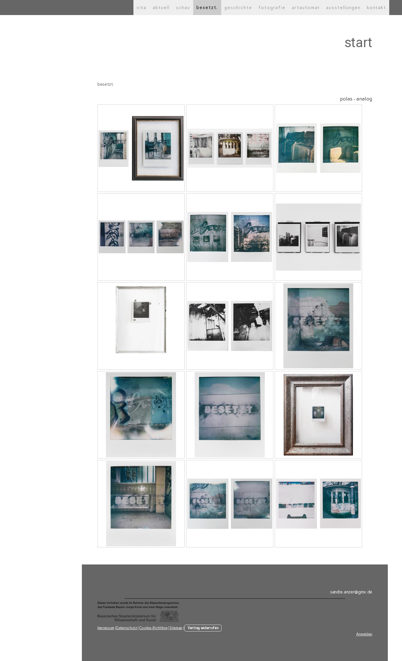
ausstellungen (343, 7)
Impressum (105, 628)
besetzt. (207, 7)
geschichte (238, 7)
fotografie (272, 7)
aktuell (161, 7)
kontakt (376, 7)
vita (141, 7)
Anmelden (364, 634)
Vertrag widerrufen (203, 628)
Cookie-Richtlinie (153, 628)
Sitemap (175, 628)
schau (183, 7)
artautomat (306, 7)
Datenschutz (126, 628)
